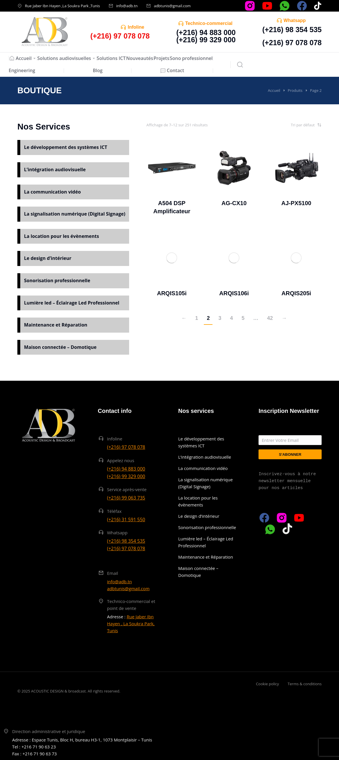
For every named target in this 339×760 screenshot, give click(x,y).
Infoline (136, 27)
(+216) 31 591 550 (126, 519)
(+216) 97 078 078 (292, 43)
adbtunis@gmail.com (172, 5)
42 (270, 318)
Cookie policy (267, 683)
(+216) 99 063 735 (126, 498)
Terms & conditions (305, 683)
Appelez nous (120, 460)
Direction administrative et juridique (48, 731)
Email (112, 573)
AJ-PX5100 (296, 203)
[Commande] (293, 125)
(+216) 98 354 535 (292, 29)
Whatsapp (295, 20)
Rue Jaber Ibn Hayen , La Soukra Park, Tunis (131, 623)
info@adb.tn (127, 5)
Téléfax (114, 511)
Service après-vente (127, 489)
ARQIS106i (234, 293)
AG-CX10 (234, 203)
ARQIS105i (171, 293)
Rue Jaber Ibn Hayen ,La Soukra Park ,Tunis (62, 5)
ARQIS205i (296, 293)
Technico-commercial (208, 23)
